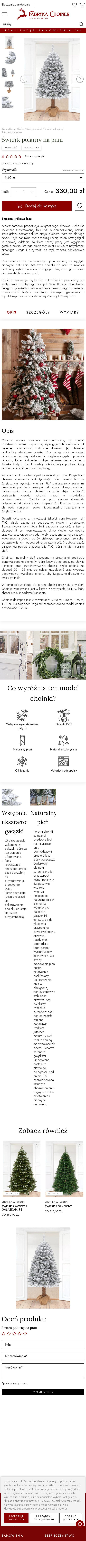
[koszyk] (82, 4)
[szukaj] (80, 24)
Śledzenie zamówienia (16, 4)
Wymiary (69, 312)
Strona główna (8, 129)
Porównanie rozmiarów (73, 170)
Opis (12, 312)
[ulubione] (74, 5)
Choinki (20, 129)
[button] (80, 79)
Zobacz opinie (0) (34, 156)
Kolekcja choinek (34, 129)
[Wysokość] (43, 177)
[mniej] (15, 191)
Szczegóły (38, 312)
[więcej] (32, 191)
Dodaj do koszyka (37, 206)
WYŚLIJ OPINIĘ (43, 1391)
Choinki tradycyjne (53, 129)
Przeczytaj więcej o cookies (51, 1508)
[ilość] (23, 191)
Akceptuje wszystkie (16, 1518)
